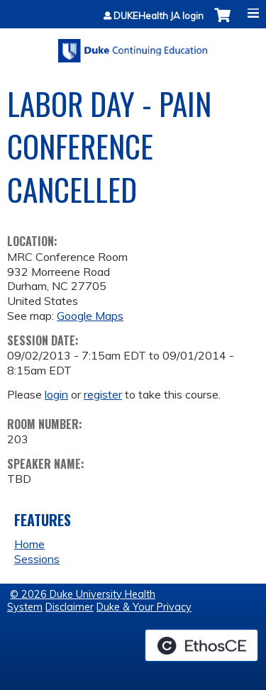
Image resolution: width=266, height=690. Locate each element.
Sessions (37, 559)
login (56, 394)
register (103, 394)
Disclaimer (69, 607)
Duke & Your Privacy (144, 607)
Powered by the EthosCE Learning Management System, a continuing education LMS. (201, 645)
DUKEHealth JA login (158, 16)
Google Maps (90, 315)
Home (29, 544)
